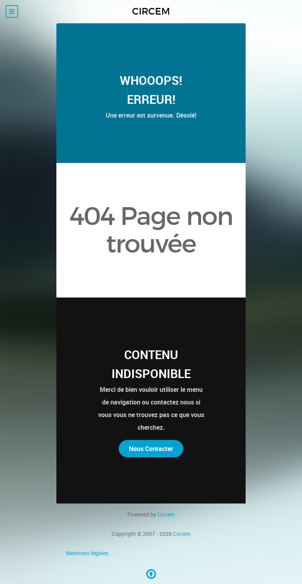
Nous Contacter (151, 448)
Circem (166, 514)
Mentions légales (87, 553)
